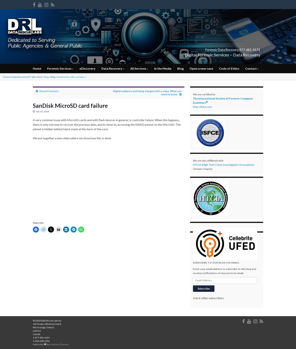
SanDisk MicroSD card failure (71, 77)
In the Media (162, 68)
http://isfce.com (202, 106)
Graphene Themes (59, 344)
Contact (252, 68)
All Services (139, 68)
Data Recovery (112, 68)
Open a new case (201, 68)
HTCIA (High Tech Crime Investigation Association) (223, 164)
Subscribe (204, 288)
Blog (180, 68)
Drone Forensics (49, 91)
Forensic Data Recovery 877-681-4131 (212, 48)
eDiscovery (87, 68)
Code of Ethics (229, 68)
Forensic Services (60, 68)
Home (37, 68)
